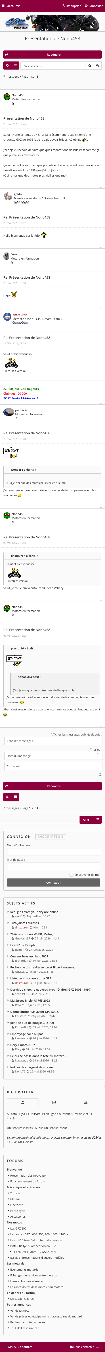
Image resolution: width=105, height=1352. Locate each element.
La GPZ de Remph (22, 945)
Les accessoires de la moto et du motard (36, 1287)
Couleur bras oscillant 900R (29, 956)
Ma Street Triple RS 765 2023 (30, 1000)
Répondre (54, 54)
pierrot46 (21, 410)
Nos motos (14, 1222)
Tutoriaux (16, 1193)
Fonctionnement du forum (27, 1181)
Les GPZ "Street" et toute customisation (36, 1240)
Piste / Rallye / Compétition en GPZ (33, 1246)
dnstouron (20, 315)
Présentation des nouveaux (28, 1175)
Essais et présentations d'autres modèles (37, 1258)
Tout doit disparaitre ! (24, 1328)
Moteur (15, 1199)
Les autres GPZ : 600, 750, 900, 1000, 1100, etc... (41, 1234)
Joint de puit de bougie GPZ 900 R (33, 1023)
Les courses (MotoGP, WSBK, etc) (34, 1252)
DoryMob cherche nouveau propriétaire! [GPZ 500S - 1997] (50, 989)
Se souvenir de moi (84, 874)
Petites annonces (19, 1304)
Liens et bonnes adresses (26, 1281)
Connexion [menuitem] (95, 6)
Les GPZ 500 (18, 1228)
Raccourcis (13, 6)
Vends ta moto (19, 1310)
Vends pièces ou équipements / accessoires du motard (46, 1316)
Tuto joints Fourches (24, 923)
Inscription (51, 836)
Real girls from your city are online (34, 912)
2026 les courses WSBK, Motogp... (33, 934)
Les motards (15, 1263)
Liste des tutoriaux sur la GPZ (30, 978)
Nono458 (18, 95)
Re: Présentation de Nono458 (26, 217)
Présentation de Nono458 (52, 38)
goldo (18, 194)
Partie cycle (17, 1211)
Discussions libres (22, 1299)
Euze (13, 254)
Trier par (52, 753)
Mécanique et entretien (23, 1187)
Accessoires (17, 1216)
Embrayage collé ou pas (26, 1034)
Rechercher (90, 65)
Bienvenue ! (15, 1169)
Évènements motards (24, 1269)
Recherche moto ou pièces (27, 1322)
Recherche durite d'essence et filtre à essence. (42, 967)
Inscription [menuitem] (73, 6)
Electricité (16, 1205)
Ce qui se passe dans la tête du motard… (38, 1056)
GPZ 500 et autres (20, 1347)
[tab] (22, 1103)
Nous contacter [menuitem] (83, 1347)
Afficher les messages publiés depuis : (52, 738)
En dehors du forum (21, 1293)
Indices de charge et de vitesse (31, 1067)
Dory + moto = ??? (22, 1045)
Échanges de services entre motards (34, 1275)
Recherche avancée (98, 65)
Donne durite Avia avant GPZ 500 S (34, 1012)
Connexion (19, 836)
